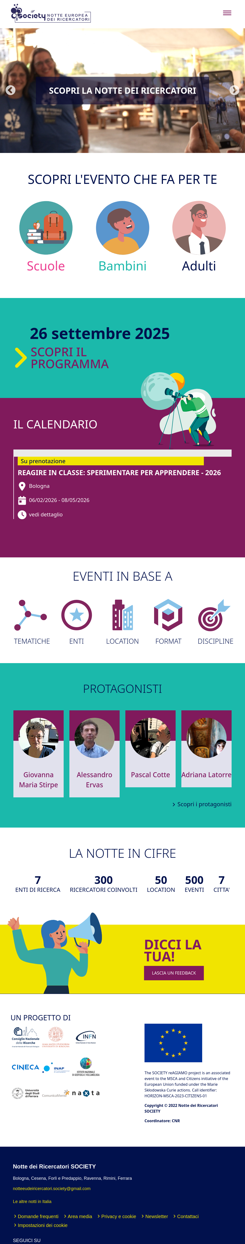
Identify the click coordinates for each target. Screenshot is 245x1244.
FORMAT (168, 622)
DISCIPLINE (214, 622)
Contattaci (188, 1216)
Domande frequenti (38, 1216)
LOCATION (122, 622)
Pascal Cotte (150, 774)
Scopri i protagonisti (205, 804)
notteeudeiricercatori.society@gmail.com (51, 1188)
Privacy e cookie (118, 1216)
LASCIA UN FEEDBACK (174, 973)
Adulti (199, 236)
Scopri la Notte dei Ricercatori (122, 90)
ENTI (76, 622)
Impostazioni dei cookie (42, 1225)
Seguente (234, 90)
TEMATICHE (30, 622)
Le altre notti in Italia (32, 1201)
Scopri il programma (60, 358)
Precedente (10, 90)
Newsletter (156, 1216)
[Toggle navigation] (227, 13)
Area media (80, 1216)
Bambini (122, 236)
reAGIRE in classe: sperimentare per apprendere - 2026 (119, 472)
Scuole (46, 236)
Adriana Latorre (206, 774)
